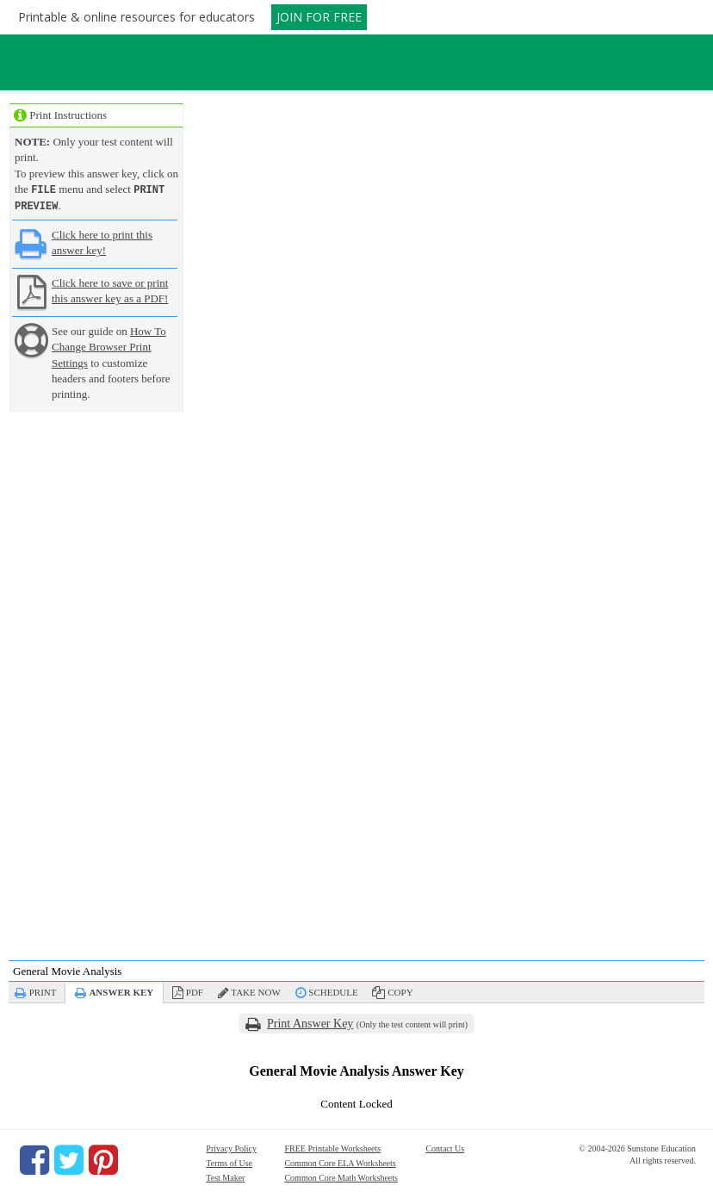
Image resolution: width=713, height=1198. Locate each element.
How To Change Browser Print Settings (109, 345)
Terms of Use (229, 1161)
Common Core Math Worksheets (341, 1176)
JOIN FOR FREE (319, 17)
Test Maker (225, 1176)
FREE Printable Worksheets (332, 1146)
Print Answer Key (310, 1021)
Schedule (332, 990)
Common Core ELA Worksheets (339, 1161)
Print (43, 990)
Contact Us (444, 1146)
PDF (194, 990)
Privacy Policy (231, 1146)
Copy (400, 990)
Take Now (255, 990)
